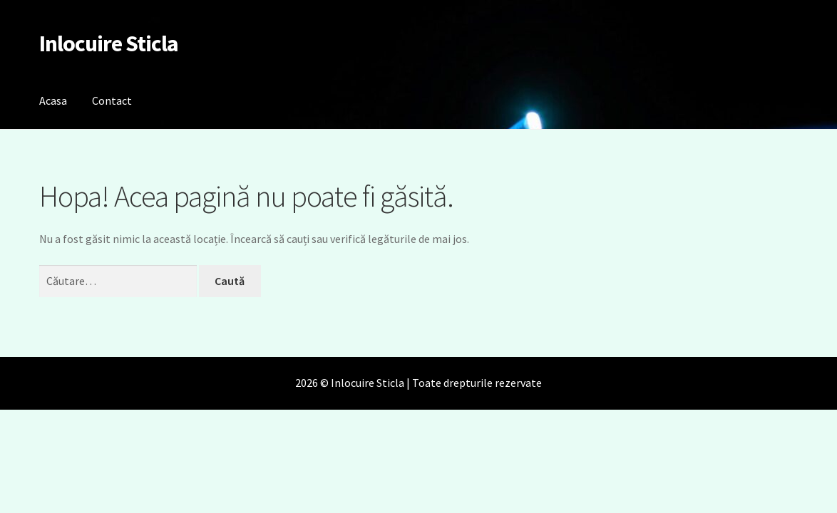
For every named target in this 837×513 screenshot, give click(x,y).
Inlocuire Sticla (108, 43)
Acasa (53, 100)
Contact (112, 100)
